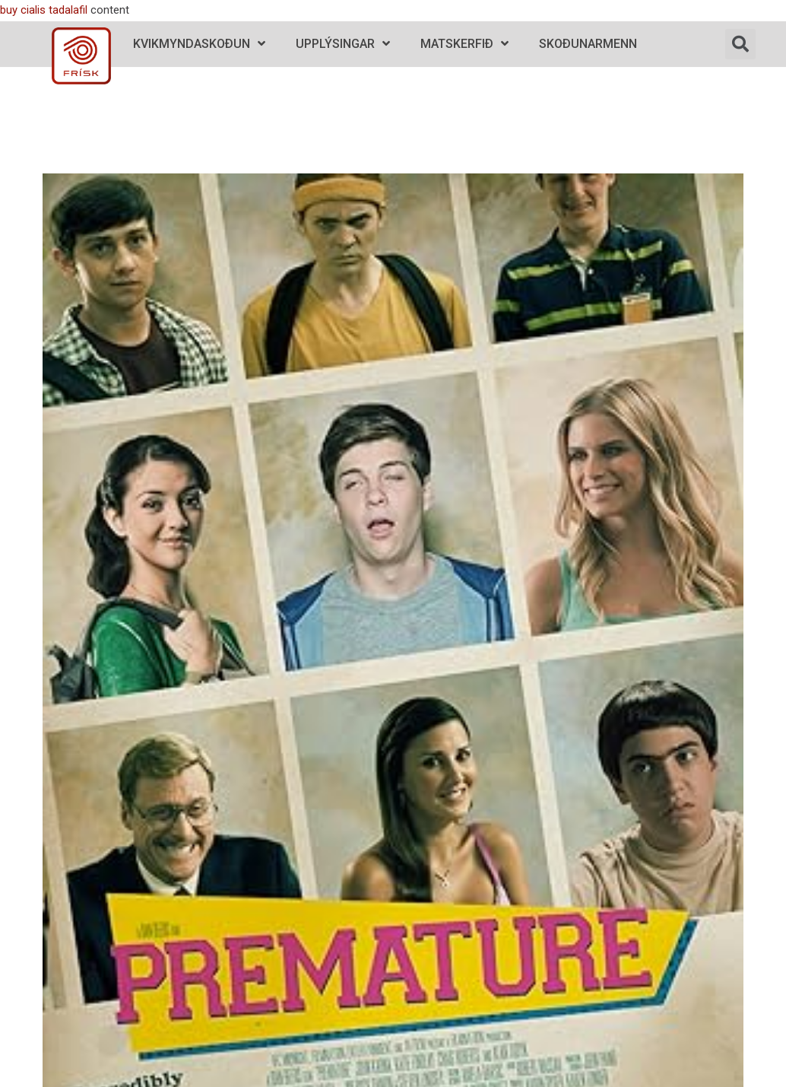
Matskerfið (464, 44)
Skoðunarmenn (588, 44)
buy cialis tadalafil (43, 10)
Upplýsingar (343, 44)
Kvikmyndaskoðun (199, 44)
